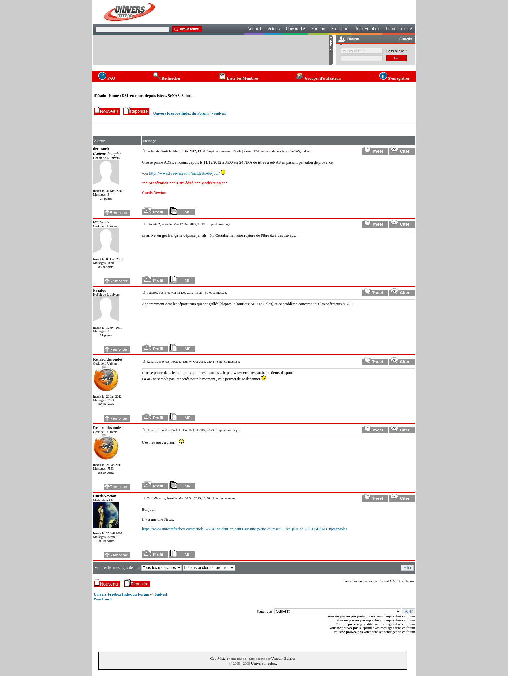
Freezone (339, 29)
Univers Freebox (264, 663)
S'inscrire (405, 39)
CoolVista (218, 658)
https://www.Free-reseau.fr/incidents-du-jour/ (184, 173)
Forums (318, 29)
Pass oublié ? (396, 51)
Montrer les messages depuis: (117, 568)
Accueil (254, 29)
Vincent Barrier (283, 658)
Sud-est (220, 113)
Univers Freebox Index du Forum (181, 113)
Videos (274, 29)
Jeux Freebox (367, 29)
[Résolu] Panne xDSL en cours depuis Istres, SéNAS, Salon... (144, 95)
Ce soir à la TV (399, 29)
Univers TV (295, 29)
